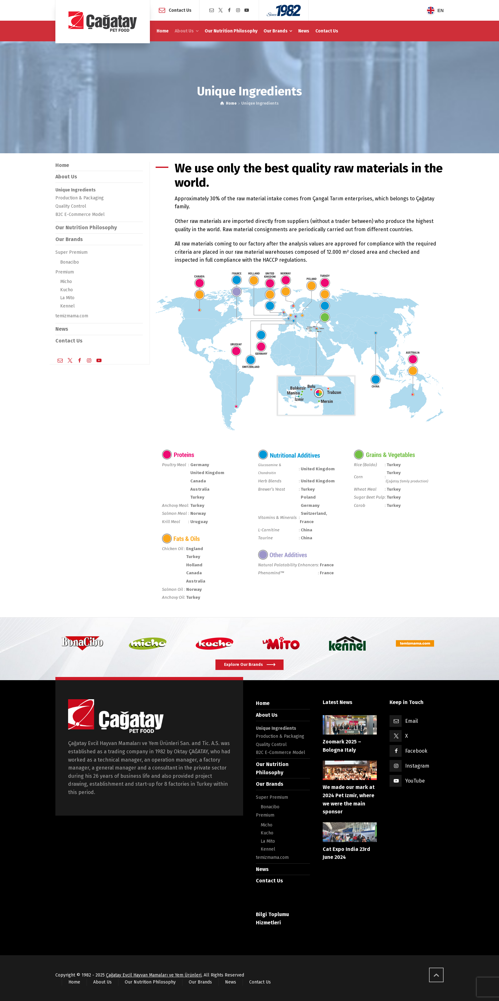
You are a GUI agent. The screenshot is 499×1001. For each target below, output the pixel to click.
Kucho (66, 290)
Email (411, 721)
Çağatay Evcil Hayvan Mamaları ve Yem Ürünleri (153, 975)
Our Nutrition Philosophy (86, 227)
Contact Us (180, 10)
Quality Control (70, 206)
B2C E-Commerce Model (80, 214)
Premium (64, 272)
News (61, 329)
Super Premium (71, 252)
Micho (66, 281)
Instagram (417, 766)
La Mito (67, 297)
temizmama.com (71, 316)
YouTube (415, 781)
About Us (66, 177)
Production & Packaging (79, 198)
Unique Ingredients (75, 190)
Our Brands (69, 239)
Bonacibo (69, 262)
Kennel (67, 306)
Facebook (416, 751)
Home (62, 165)
